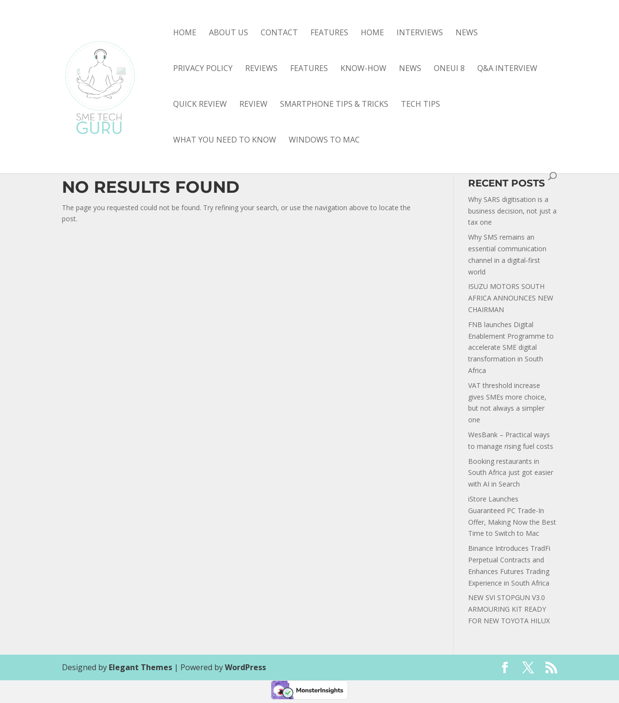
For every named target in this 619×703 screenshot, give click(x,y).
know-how (363, 69)
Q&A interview (507, 69)
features (309, 69)
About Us (228, 33)
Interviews (420, 33)
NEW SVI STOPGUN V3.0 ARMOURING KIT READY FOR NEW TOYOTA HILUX (509, 609)
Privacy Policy (203, 69)
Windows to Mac (324, 140)
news (410, 69)
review (253, 104)
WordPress (245, 667)
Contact (279, 33)
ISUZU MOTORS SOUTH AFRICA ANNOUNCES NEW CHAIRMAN (510, 298)
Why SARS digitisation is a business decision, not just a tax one (512, 211)
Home (184, 33)
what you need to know (224, 140)
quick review (200, 104)
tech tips (420, 104)
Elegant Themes (140, 667)
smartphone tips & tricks (334, 104)
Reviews (261, 69)
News (467, 33)
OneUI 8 (449, 69)
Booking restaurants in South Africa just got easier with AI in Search (510, 473)
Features (329, 33)
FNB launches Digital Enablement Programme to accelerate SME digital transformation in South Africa (511, 347)
